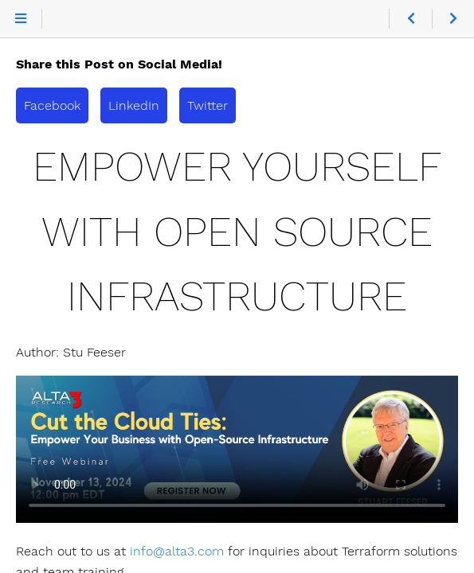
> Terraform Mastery (237, 449)
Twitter (207, 105)
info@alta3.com (177, 551)
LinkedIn (133, 105)
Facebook (52, 105)
